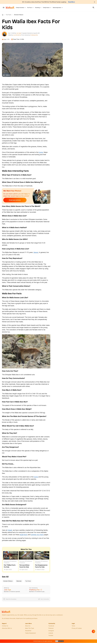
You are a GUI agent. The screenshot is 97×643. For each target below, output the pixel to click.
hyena (41, 152)
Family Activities (20, 7)
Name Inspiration (57, 7)
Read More (73, 2)
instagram (51, 631)
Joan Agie (19, 33)
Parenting (37, 7)
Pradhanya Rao (34, 35)
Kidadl (3, 14)
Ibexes (36, 253)
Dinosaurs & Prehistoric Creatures (10, 562)
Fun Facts (29, 7)
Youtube (50, 636)
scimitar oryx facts (37, 535)
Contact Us (5, 626)
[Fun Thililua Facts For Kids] (10, 556)
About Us (27, 626)
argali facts (23, 535)
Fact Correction (45, 599)
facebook (51, 626)
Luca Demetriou (17, 35)
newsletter (28, 631)
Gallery (8, 75)
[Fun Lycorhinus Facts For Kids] (26, 556)
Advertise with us (7, 628)
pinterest (50, 628)
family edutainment (30, 633)
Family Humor (46, 7)
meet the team (29, 628)
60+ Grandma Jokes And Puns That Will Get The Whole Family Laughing (44, 2)
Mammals (19, 581)
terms (73, 626)
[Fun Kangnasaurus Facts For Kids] (41, 556)
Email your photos (14, 200)
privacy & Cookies (77, 628)
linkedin (50, 633)
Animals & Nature (8, 581)
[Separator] (93, 631)
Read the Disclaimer (11, 599)
